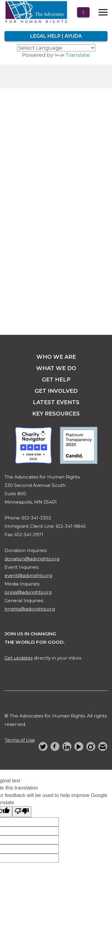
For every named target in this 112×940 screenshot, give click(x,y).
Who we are (56, 357)
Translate (72, 55)
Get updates (18, 658)
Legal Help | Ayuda (56, 36)
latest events (56, 402)
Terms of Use (20, 740)
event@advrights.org (28, 575)
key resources (56, 413)
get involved (56, 391)
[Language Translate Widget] (56, 47)
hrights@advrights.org (29, 609)
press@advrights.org (28, 592)
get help (56, 379)
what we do (56, 368)
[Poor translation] (21, 811)
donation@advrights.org (31, 559)
